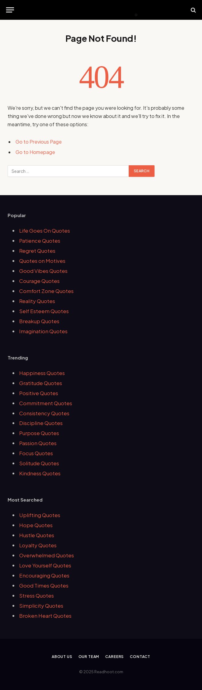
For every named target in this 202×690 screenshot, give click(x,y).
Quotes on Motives (42, 260)
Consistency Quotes (44, 413)
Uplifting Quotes (39, 515)
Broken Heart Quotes (45, 615)
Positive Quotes (38, 393)
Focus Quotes (36, 453)
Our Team (88, 656)
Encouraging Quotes (44, 575)
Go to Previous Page (39, 141)
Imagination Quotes (43, 331)
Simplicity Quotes (41, 605)
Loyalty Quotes (38, 545)
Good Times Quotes (43, 585)
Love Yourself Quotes (45, 565)
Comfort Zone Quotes (46, 291)
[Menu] (10, 10)
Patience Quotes (39, 240)
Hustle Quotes (36, 535)
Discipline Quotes (41, 423)
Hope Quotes (36, 525)
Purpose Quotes (39, 433)
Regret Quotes (37, 250)
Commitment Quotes (45, 403)
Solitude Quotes (39, 463)
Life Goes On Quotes (44, 230)
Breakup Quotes (39, 321)
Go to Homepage (35, 152)
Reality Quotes (37, 301)
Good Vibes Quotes (43, 270)
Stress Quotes (36, 595)
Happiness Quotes (42, 373)
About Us (62, 656)
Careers (114, 656)
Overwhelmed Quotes (46, 555)
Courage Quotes (39, 280)
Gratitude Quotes (40, 383)
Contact (140, 656)
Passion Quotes (38, 443)
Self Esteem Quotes (44, 311)
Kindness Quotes (40, 473)
